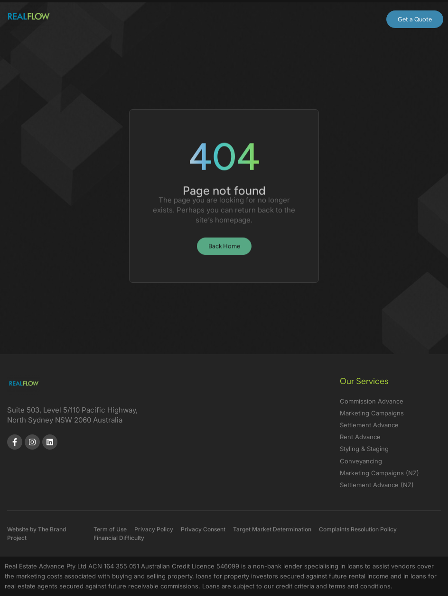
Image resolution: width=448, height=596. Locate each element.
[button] (349, 19)
